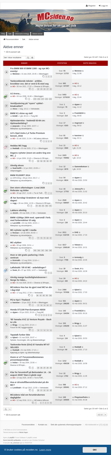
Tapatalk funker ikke (20, 335)
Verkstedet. (35, 109)
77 (38, 238)
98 (39, 206)
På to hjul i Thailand (20, 300)
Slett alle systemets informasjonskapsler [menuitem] (66, 425)
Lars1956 (16, 223)
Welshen (16, 74)
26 (44, 89)
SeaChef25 (17, 168)
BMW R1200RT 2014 (20, 175)
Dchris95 (16, 260)
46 (41, 368)
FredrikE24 (79, 113)
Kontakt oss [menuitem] (42, 425)
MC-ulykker (16, 242)
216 (39, 99)
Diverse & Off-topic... (42, 86)
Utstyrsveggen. (16, 171)
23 (47, 390)
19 (44, 305)
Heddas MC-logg (18, 145)
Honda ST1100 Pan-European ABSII (27, 309)
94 (41, 161)
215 (35, 99)
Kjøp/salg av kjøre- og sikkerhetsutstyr (25, 353)
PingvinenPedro (81, 397)
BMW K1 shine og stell (21, 113)
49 (50, 368)
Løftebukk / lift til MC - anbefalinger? (28, 267)
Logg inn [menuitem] (103, 6)
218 (46, 99)
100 (46, 206)
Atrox (15, 109)
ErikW (15, 116)
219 (50, 99)
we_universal (14, 443)
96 (47, 161)
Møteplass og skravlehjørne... (21, 129)
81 (50, 238)
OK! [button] (95, 450)
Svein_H (16, 270)
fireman (16, 233)
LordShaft (17, 388)
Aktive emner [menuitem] (37, 34)
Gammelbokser (81, 167)
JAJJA (15, 213)
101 (50, 206)
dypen (77, 105)
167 (42, 250)
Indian (15, 363)
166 (39, 250)
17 (38, 305)
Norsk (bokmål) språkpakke (12, 440)
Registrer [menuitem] (91, 6)
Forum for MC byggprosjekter (21, 328)
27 (47, 89)
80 (47, 238)
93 (38, 161)
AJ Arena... (15, 93)
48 (47, 368)
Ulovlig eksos (17, 165)
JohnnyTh (79, 189)
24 (38, 89)
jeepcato (16, 126)
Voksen (78, 245)
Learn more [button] (45, 450)
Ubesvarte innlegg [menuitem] (22, 34)
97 (50, 161)
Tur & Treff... (39, 193)
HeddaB (16, 148)
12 (44, 330)
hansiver (78, 136)
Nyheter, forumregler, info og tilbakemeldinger (27, 340)
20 (47, 305)
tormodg (78, 257)
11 (41, 330)
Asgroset (78, 123)
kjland (77, 290)
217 (42, 99)
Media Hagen (23, 432)
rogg (14, 203)
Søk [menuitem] (9, 34)
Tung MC (34, 116)
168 (46, 250)
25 (41, 89)
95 (44, 161)
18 (41, 305)
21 (50, 305)
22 (44, 390)
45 (38, 368)
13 (47, 330)
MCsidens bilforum (41, 139)
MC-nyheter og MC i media (23, 230)
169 (50, 250)
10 (38, 330)
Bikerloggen (43, 74)
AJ (14, 86)
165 (35, 250)
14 (50, 330)
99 (43, 206)
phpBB (12, 437)
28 (50, 89)
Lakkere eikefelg (18, 210)
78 (41, 238)
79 (44, 238)
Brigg (15, 325)
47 (44, 368)
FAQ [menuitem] (3, 34)
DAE (76, 232)
